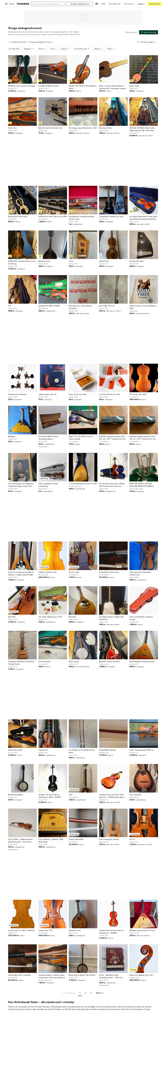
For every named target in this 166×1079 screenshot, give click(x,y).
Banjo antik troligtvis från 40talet (82, 975)
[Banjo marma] (83, 645)
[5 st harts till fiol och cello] (113, 378)
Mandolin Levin (44, 261)
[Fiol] (22, 289)
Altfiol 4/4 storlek (15, 750)
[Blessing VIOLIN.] (113, 111)
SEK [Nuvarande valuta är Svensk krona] (103, 4)
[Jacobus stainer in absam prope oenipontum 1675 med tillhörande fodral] (52, 958)
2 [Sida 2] (85, 993)
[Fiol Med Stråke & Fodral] (52, 69)
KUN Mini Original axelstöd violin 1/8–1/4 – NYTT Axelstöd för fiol (112, 437)
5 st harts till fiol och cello (109, 394)
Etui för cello (74, 572)
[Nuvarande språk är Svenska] (96, 4)
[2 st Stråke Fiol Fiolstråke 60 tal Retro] (83, 733)
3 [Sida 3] (91, 993)
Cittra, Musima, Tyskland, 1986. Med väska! (51, 840)
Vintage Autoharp (136, 261)
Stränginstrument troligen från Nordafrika (111, 618)
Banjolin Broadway (15, 795)
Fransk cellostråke (76, 839)
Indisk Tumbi (134, 86)
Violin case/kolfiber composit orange (141, 618)
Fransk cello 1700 (45, 930)
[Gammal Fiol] (113, 244)
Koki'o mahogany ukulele (109, 839)
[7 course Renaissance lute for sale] (83, 467)
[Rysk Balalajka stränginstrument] (143, 645)
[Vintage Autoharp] (143, 244)
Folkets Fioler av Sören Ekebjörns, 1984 (143, 307)
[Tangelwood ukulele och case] (113, 200)
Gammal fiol (43, 750)
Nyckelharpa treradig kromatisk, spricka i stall (81, 217)
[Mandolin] (83, 600)
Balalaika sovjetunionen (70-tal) (142, 930)
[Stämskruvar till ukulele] (22, 378)
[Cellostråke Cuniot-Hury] (113, 555)
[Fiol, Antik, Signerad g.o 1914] (52, 600)
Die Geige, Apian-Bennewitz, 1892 (83, 128)
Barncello (12, 617)
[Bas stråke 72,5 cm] (113, 289)
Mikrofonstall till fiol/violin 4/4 (50, 128)
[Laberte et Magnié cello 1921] (143, 958)
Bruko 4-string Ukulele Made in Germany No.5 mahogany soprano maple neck (113, 87)
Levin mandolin (135, 795)
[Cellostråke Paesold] (113, 733)
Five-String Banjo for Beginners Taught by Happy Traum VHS (21, 485)
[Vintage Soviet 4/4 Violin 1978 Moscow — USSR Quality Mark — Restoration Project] (113, 778)
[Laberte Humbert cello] (52, 555)
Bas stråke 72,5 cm (106, 306)
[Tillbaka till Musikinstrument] (9, 42)
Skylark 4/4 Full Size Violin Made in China (82, 87)
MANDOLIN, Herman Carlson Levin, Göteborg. (22, 262)
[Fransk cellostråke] (83, 823)
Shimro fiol (12, 128)
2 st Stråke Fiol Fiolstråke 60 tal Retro (81, 751)
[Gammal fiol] (52, 733)
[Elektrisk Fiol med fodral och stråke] (52, 200)
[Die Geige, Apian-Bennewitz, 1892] (83, 111)
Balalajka (11, 436)
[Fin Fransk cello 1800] (143, 378)
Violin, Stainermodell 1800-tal (141, 750)
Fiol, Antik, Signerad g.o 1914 (50, 617)
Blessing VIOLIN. (105, 128)
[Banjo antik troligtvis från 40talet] (83, 958)
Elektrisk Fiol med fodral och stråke (52, 216)
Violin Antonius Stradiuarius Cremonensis (140, 573)
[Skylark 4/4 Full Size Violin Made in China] (83, 69)
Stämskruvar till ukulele (17, 394)
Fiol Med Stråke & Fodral (48, 86)
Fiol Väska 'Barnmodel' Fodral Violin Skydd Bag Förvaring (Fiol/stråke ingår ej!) (143, 217)
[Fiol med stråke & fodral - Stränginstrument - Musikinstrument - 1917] (52, 420)
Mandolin (72, 617)
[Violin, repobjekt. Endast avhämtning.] (52, 467)
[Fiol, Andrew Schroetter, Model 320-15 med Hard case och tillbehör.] (113, 467)
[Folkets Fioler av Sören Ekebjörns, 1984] (143, 289)
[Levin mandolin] (143, 778)
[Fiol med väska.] (52, 645)
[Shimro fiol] (22, 111)
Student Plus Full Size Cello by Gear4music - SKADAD (111, 931)
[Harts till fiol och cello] (83, 378)
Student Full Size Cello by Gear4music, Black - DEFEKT (49, 796)
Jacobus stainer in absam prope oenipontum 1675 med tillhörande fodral (52, 976)
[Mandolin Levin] (52, 244)
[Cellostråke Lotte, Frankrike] (22, 958)
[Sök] (65, 4)
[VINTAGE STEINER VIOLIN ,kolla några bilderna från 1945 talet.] (143, 111)
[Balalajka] (22, 420)
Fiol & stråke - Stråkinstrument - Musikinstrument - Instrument (21, 840)
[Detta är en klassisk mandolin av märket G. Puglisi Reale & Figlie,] (22, 555)
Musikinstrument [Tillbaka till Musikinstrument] (18, 42)
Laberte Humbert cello (47, 572)
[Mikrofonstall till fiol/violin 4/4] (52, 111)
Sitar (70, 795)
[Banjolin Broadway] (22, 778)
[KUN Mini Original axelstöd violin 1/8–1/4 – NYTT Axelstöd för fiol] (113, 420)
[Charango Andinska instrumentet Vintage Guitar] (22, 645)
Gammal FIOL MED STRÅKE (49, 306)
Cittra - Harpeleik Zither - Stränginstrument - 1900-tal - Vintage (111, 976)
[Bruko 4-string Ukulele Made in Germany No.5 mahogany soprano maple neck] (113, 69)
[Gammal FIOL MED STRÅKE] (52, 289)
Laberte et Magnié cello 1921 (141, 975)
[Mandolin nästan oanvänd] (113, 645)
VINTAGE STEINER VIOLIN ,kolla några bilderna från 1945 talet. (141, 129)
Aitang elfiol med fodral (17, 216)
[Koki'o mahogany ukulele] (113, 823)
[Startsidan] (23, 4)
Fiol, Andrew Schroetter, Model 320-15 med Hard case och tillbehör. (111, 485)
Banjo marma (74, 661)
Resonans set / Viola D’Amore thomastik (80, 307)
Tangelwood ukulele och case (111, 216)
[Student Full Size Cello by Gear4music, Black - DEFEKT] (52, 778)
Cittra (71, 261)
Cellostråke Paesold (107, 750)
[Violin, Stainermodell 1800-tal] (143, 733)
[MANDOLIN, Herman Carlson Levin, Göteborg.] (22, 244)
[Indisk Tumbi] (143, 69)
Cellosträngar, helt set (47, 394)
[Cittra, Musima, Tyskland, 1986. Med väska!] (52, 823)
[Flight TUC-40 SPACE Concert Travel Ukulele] (83, 420)
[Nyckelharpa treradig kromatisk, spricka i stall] (83, 200)
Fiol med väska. (44, 661)
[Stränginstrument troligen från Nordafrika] (113, 600)
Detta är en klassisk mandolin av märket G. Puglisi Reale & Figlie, (21, 573)
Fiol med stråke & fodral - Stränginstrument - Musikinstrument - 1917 (48, 437)
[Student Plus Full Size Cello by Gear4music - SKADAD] (113, 914)
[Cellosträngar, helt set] (52, 378)
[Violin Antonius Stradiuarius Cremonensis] (143, 555)
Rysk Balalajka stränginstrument (142, 661)
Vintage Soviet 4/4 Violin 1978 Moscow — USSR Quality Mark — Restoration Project (112, 796)
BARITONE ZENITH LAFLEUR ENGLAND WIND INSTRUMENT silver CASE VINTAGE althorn (141, 485)
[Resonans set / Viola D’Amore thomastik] (83, 289)
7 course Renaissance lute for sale (83, 484)
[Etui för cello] (83, 555)
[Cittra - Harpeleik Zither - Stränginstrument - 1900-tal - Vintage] (113, 958)
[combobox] (49, 4)
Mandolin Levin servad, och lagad (21, 86)
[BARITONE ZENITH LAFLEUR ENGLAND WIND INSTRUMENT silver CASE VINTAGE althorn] (143, 467)
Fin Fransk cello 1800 (137, 394)
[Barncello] (22, 600)
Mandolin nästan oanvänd (109, 661)
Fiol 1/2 (132, 839)
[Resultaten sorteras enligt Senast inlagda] (147, 42)
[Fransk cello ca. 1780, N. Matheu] (22, 914)
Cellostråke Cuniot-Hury (108, 572)
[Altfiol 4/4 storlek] (22, 733)
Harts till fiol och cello (77, 394)
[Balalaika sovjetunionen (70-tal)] (143, 914)
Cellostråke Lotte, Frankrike (19, 975)
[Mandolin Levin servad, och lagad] (22, 69)
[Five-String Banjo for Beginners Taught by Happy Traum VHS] (22, 467)
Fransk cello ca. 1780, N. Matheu (21, 930)
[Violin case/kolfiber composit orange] (143, 600)
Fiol (9, 306)
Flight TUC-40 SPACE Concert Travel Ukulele (81, 437)
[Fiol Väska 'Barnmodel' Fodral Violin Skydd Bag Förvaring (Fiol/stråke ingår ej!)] (143, 200)
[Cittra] (83, 244)
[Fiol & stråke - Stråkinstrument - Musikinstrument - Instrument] (22, 823)
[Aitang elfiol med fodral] (22, 200)
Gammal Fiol (104, 261)
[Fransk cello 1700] (52, 914)
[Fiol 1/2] (143, 823)
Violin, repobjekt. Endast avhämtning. (48, 485)
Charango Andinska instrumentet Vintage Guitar (21, 662)
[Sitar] (83, 778)
